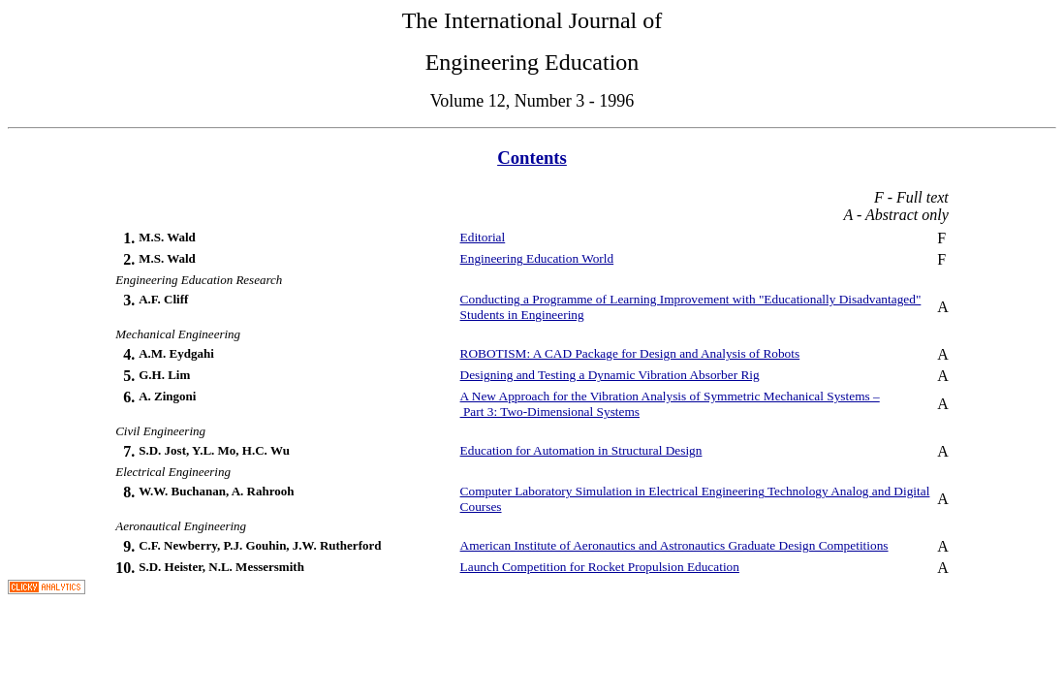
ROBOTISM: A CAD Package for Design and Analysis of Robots (630, 353)
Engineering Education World (537, 258)
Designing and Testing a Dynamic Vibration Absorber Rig (610, 374)
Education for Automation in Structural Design (581, 450)
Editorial (483, 237)
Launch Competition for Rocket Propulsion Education (599, 566)
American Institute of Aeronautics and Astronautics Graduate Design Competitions (674, 545)
